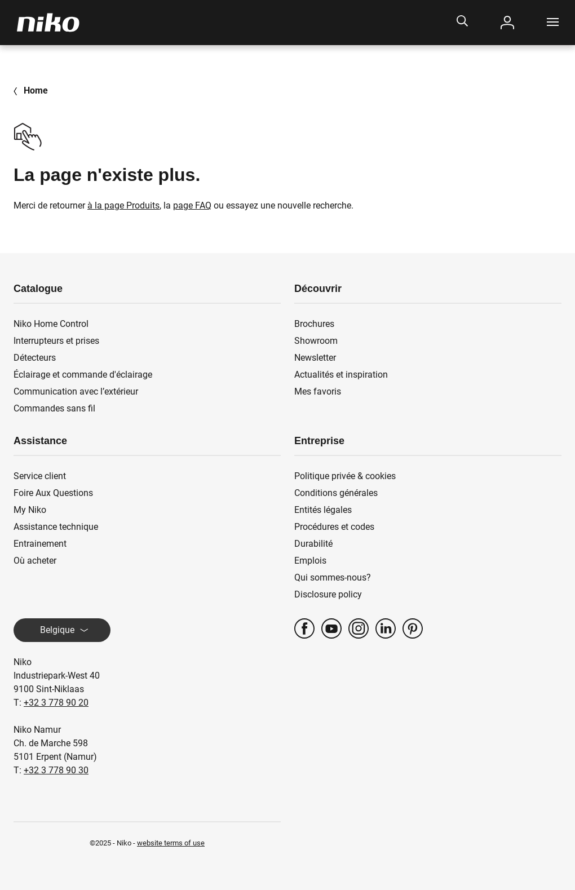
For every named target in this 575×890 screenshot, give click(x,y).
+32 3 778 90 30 (56, 770)
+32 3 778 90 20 (56, 702)
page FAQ (192, 205)
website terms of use (171, 843)
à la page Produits (123, 205)
